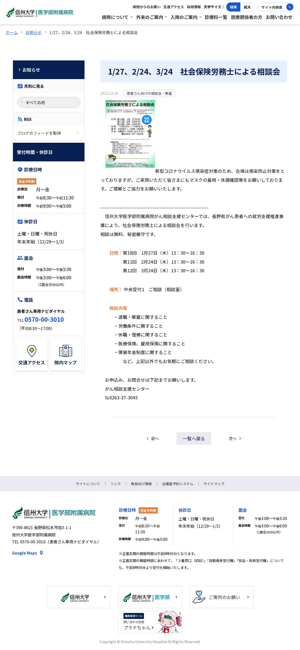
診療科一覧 (216, 17)
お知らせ (34, 32)
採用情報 (194, 6)
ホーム (12, 32)
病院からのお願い (147, 6)
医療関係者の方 (246, 17)
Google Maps (24, 553)
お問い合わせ (279, 17)
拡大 (247, 6)
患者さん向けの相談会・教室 (149, 93)
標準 (233, 6)
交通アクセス (173, 6)
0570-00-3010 (44, 319)
